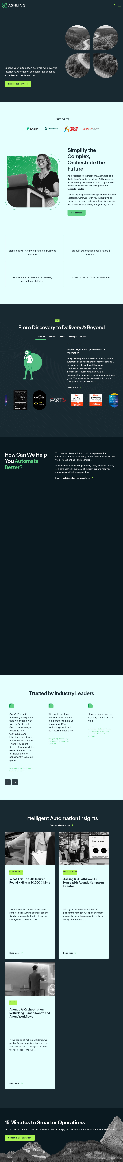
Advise (52, 338)
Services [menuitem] (8, 1135)
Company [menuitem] (58, 1135)
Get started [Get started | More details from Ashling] (77, 212)
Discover (41, 338)
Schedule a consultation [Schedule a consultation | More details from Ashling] (20, 1043)
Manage (73, 338)
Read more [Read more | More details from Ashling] (16, 907)
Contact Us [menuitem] (90, 1135)
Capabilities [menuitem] (24, 1135)
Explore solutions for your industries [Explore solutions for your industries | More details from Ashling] (74, 480)
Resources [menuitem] (42, 1135)
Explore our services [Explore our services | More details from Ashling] (18, 84)
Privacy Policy (114, 1150)
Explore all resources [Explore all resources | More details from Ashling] (61, 827)
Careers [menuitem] (74, 1135)
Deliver (62, 338)
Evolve (83, 338)
